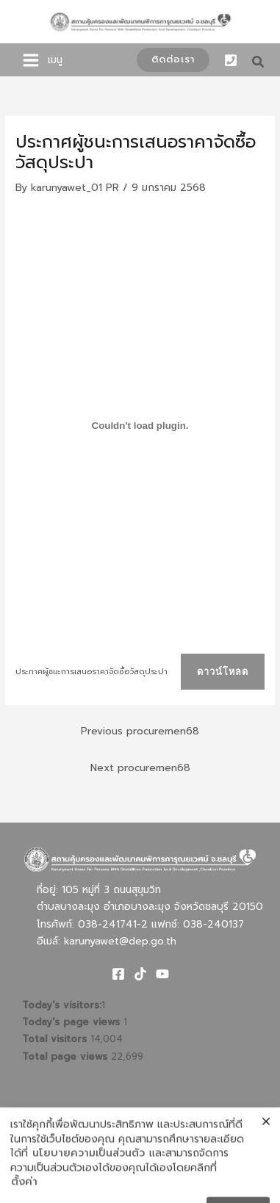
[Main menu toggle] (31, 59)
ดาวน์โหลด (222, 671)
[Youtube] (162, 973)
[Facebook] (118, 973)
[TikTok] (140, 973)
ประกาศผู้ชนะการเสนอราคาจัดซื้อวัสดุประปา (91, 671)
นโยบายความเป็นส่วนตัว (88, 1184)
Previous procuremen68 (140, 731)
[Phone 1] (230, 60)
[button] (173, 60)
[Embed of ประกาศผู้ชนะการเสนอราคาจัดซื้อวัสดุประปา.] (140, 425)
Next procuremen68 (140, 768)
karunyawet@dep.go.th (120, 941)
